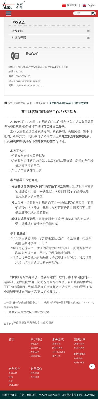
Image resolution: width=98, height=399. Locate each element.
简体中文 (72, 5)
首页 (29, 103)
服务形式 (56, 356)
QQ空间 (44, 322)
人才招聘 (35, 377)
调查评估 (56, 344)
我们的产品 (36, 348)
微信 (16, 322)
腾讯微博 (34, 322)
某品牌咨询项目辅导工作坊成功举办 (68, 103)
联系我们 (35, 373)
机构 (11, 377)
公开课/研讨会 (58, 352)
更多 (51, 322)
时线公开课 (19, 37)
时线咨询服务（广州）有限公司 (19, 394)
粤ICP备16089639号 (49, 394)
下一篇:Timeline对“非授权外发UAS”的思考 (27, 312)
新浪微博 (24, 322)
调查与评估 (79, 344)
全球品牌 (13, 373)
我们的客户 (14, 385)
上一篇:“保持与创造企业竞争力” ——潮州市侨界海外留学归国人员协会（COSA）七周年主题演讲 (49, 305)
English (91, 5)
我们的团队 (36, 356)
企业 (11, 381)
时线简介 (35, 344)
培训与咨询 (57, 348)
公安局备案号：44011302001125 (79, 394)
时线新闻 (17, 31)
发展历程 (35, 352)
